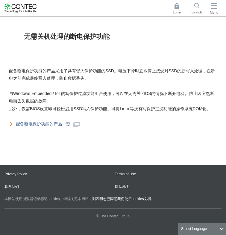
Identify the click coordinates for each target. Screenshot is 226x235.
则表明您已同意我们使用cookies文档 (121, 199)
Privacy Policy (15, 174)
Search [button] (199, 8)
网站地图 (122, 187)
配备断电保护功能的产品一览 (48, 124)
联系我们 (11, 187)
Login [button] (180, 8)
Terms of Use (125, 174)
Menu (214, 12)
